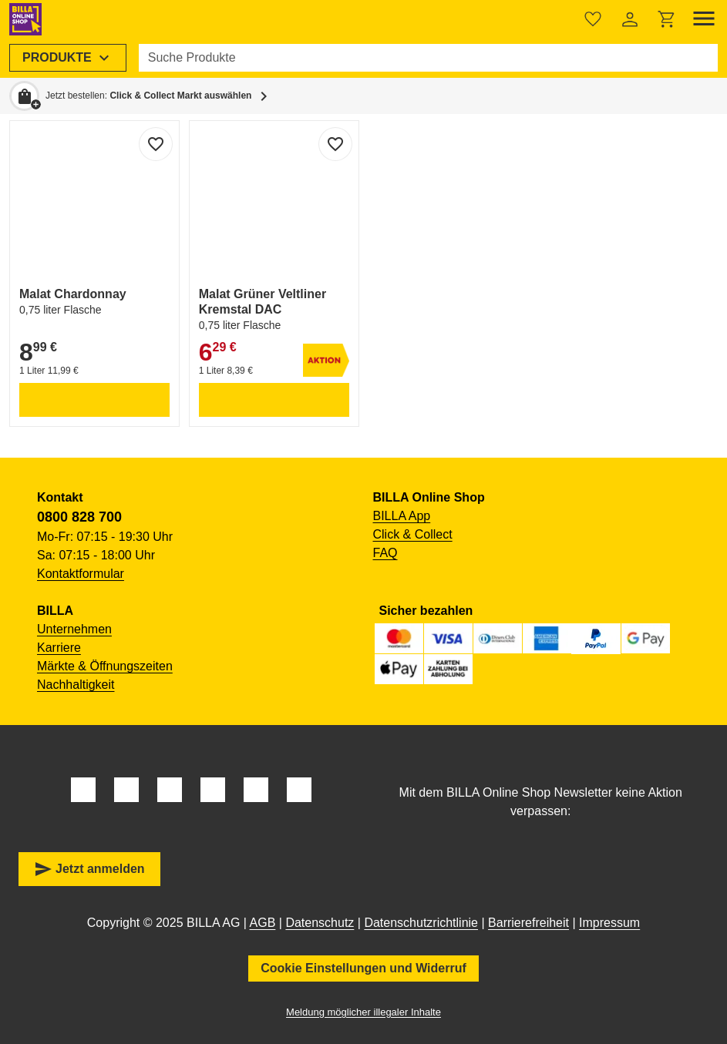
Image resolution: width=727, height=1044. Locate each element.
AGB (263, 922)
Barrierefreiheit (528, 922)
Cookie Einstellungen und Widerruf (363, 968)
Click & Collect (413, 534)
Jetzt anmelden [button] (89, 869)
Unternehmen (74, 629)
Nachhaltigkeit (76, 684)
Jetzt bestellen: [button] (148, 95)
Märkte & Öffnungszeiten (105, 666)
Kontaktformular (80, 573)
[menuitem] (67, 58)
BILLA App (402, 515)
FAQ (385, 552)
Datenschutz (319, 922)
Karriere (59, 647)
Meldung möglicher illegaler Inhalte (363, 1012)
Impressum (609, 922)
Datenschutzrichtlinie (421, 922)
